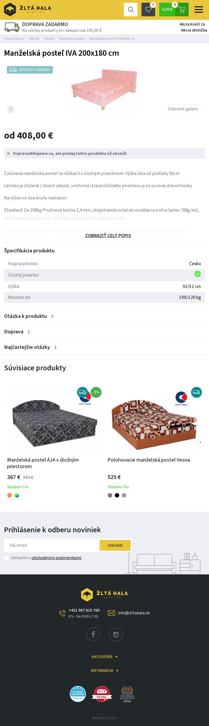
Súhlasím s (46, 558)
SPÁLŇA (34, 38)
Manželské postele (71, 38)
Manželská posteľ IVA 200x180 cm (112, 38)
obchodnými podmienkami (56, 558)
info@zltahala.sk (134, 613)
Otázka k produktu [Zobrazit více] (25, 316)
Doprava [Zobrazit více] (13, 332)
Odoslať (115, 545)
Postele (49, 38)
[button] (200, 442)
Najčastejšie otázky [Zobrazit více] (27, 347)
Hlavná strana (14, 38)
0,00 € (175, 9)
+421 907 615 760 (84, 613)
